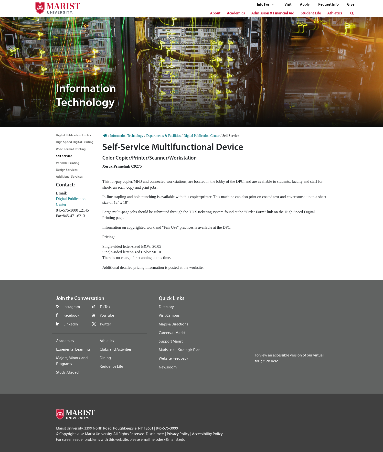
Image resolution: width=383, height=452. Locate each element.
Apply (305, 5)
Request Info (328, 5)
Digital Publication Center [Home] (201, 136)
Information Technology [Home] (126, 136)
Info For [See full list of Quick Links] (265, 4)
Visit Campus (169, 315)
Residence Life (111, 366)
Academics (236, 13)
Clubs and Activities (115, 349)
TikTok (105, 306)
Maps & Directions (173, 324)
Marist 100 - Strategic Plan (180, 349)
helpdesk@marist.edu (167, 439)
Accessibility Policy (207, 433)
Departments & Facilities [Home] (163, 136)
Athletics (334, 13)
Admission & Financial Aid (272, 13)
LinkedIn (71, 324)
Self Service (64, 156)
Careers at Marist (172, 332)
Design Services (66, 170)
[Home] (105, 136)
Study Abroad (67, 372)
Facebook (71, 315)
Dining (105, 357)
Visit (288, 5)
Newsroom (168, 367)
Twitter (105, 324)
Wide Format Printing (70, 149)
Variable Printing (67, 163)
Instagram (72, 306)
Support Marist (171, 341)
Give (350, 5)
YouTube (107, 315)
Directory (166, 306)
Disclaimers (155, 433)
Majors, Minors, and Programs (72, 360)
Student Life (311, 13)
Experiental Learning (73, 349)
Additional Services (69, 176)
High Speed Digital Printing (74, 142)
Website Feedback (173, 358)
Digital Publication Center (73, 135)
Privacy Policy (178, 433)
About (215, 13)
